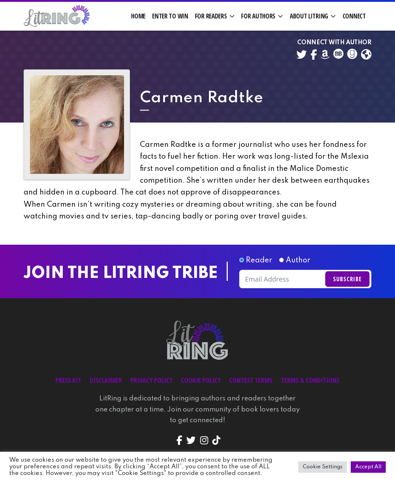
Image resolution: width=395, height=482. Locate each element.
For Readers (211, 16)
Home (138, 16)
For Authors (258, 16)
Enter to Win (170, 16)
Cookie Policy (201, 380)
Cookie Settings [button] (323, 466)
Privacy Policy (151, 380)
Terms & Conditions (310, 380)
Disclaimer (106, 380)
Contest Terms (250, 380)
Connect (354, 16)
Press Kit (68, 380)
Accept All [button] (368, 466)
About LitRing (309, 16)
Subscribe (347, 279)
